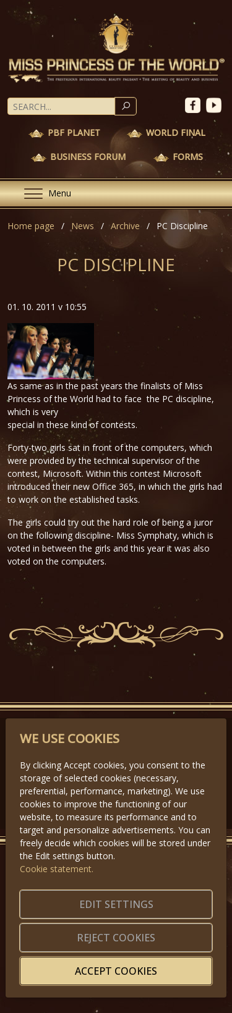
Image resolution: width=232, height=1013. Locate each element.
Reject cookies (116, 937)
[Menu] (43, 193)
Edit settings (116, 904)
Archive (125, 226)
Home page (30, 226)
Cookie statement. (56, 869)
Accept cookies (116, 971)
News (82, 226)
